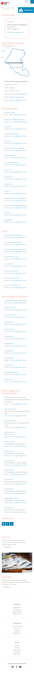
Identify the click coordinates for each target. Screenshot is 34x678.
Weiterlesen (7, 547)
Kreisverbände (6, 9)
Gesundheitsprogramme (11, 162)
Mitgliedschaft (8, 184)
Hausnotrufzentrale (10, 315)
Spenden (7, 213)
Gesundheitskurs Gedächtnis (13, 235)
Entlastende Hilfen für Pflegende (14, 148)
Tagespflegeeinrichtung (11, 372)
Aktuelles (17, 629)
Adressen (13, 8)
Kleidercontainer (9, 329)
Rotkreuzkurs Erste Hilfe (11, 278)
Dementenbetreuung (10, 134)
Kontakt (17, 645)
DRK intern (17, 654)
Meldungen (7, 577)
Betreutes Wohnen (10, 308)
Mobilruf (7, 191)
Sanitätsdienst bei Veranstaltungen (15, 198)
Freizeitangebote (9, 155)
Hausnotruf (8, 170)
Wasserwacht (8, 379)
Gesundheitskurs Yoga (11, 256)
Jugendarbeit (8, 177)
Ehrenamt (7, 141)
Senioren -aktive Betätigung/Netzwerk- (16, 205)
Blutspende (7, 126)
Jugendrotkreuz (9, 322)
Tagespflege (8, 220)
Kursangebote (8, 264)
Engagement (17, 633)
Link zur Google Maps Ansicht (17, 100)
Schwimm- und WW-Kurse (12, 285)
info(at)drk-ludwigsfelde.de (15, 32)
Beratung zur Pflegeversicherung (14, 119)
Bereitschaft (17, 607)
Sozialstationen (9, 336)
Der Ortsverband (17, 626)
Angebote (17, 631)
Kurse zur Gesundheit (11, 271)
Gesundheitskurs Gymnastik (12, 242)
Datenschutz (17, 650)
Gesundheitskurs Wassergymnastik (15, 249)
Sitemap (17, 648)
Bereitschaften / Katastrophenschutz (15, 300)
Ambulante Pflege (9, 112)
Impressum (17, 652)
